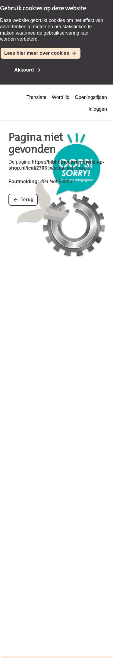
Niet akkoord (68, 69)
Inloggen (98, 109)
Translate (36, 97)
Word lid (60, 97)
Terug (26, 199)
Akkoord (24, 69)
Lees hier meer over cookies (36, 53)
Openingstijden (91, 97)
